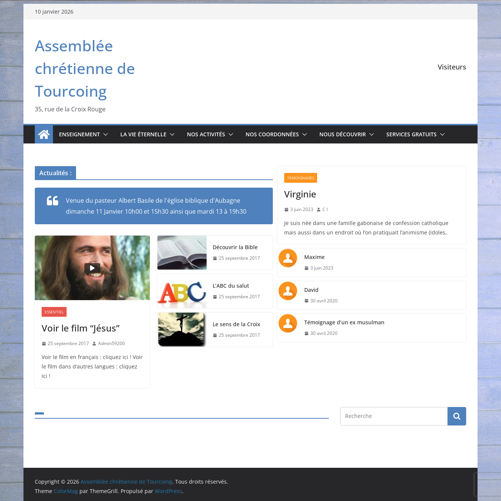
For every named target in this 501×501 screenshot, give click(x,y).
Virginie (300, 194)
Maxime (314, 257)
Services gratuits (411, 134)
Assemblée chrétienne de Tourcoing (85, 68)
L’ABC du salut (231, 285)
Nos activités (206, 134)
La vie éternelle (143, 134)
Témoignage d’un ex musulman (344, 322)
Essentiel (54, 311)
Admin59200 (111, 343)
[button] (104, 134)
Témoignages (300, 177)
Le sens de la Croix (236, 324)
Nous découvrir (342, 134)
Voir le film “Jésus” (81, 328)
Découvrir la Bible (235, 247)
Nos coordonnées (272, 134)
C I (325, 209)
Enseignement (79, 134)
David (311, 289)
